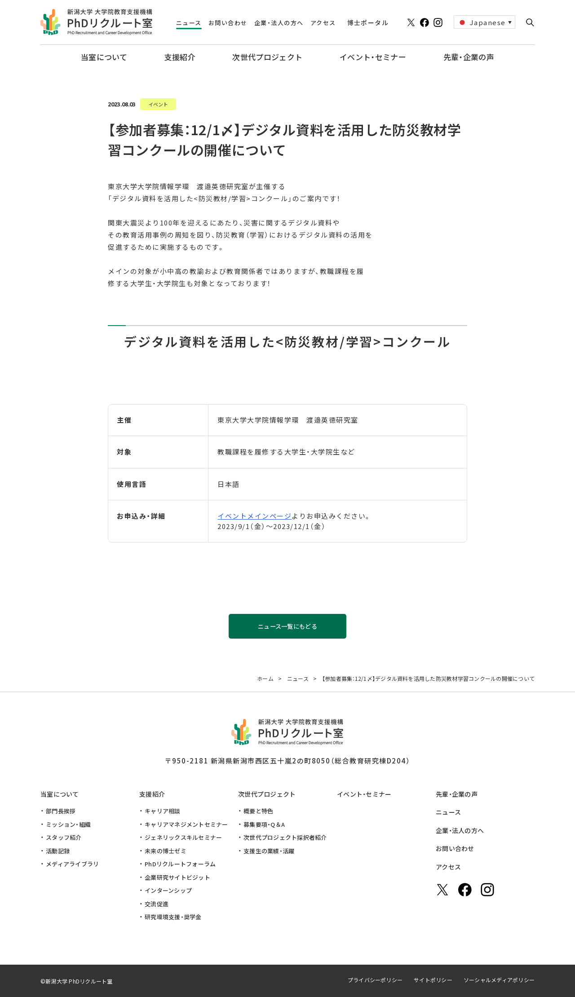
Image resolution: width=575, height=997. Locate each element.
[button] (530, 22)
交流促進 (156, 904)
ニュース (448, 811)
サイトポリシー (433, 980)
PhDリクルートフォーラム (180, 864)
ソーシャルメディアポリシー (499, 980)
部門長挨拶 (60, 811)
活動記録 (58, 851)
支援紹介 (152, 794)
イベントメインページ (254, 516)
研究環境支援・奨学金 (173, 917)
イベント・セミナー (364, 794)
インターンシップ (168, 890)
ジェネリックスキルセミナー (183, 837)
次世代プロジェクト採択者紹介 (285, 837)
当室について (59, 794)
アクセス (448, 866)
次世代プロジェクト (267, 794)
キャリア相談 (163, 811)
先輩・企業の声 (457, 794)
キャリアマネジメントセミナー (186, 824)
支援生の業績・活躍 (268, 851)
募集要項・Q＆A (264, 824)
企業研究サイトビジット (177, 877)
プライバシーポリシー (375, 980)
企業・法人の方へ (460, 830)
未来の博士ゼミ (165, 851)
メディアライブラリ (72, 864)
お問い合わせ (455, 848)
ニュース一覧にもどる (287, 626)
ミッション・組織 (68, 824)
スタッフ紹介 (64, 837)
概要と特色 (258, 811)
